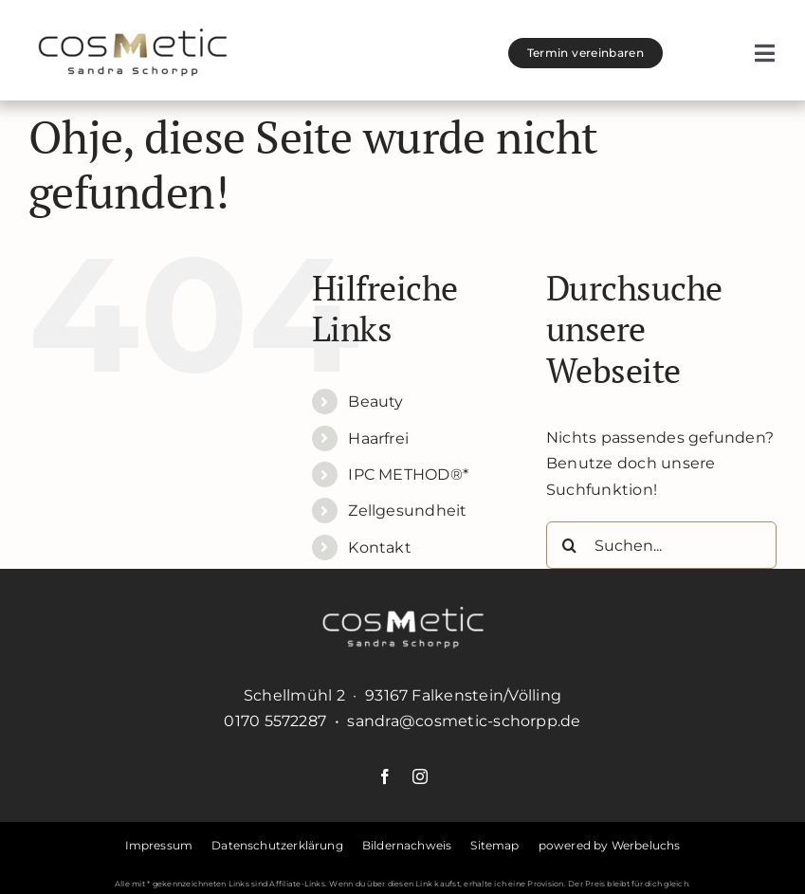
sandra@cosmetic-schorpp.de (463, 721)
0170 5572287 (275, 721)
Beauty (375, 401)
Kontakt (380, 547)
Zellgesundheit (407, 511)
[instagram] (420, 776)
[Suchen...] (661, 545)
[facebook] (385, 776)
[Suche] (570, 545)
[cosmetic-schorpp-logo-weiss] (403, 614)
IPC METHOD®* (408, 474)
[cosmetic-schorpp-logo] (133, 36)
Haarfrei (378, 438)
